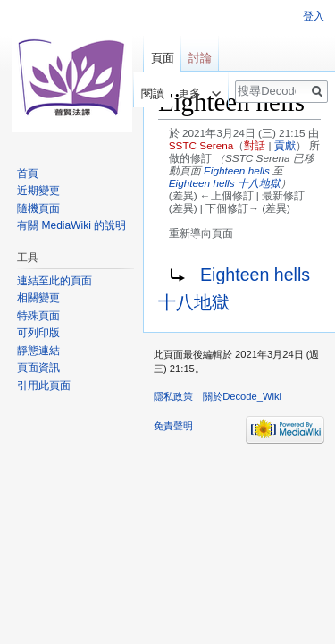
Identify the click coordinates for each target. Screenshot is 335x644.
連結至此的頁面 (54, 281)
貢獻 (285, 145)
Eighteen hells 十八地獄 (225, 183)
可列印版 (38, 332)
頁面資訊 (38, 367)
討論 (200, 57)
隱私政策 (173, 396)
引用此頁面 (44, 385)
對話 (254, 145)
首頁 (27, 173)
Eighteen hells (237, 170)
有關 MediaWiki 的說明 (71, 225)
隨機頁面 (38, 208)
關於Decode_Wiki (242, 396)
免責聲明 (173, 425)
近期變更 (38, 190)
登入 (313, 16)
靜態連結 (38, 350)
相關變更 (38, 298)
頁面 (162, 57)
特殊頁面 (38, 315)
